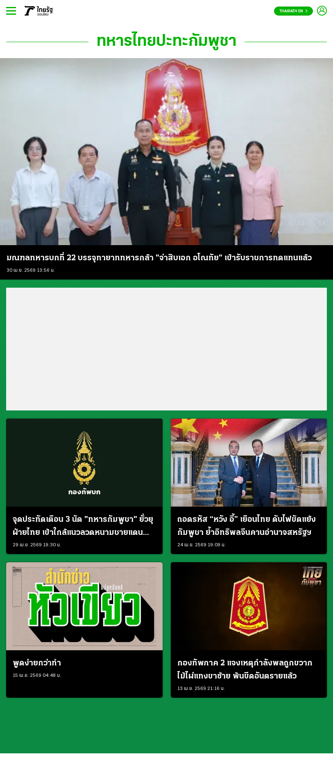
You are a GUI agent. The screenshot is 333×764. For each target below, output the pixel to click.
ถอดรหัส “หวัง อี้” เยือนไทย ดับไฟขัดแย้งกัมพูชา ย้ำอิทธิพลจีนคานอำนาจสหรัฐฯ (246, 526)
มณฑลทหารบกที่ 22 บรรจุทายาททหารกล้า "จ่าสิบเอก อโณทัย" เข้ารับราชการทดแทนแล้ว (159, 258)
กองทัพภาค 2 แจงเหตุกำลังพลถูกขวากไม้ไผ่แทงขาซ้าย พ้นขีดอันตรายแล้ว (245, 670)
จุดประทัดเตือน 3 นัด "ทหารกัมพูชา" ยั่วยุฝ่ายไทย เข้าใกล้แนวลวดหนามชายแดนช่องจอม (83, 527)
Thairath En (293, 11)
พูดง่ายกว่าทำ (37, 663)
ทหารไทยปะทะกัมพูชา (166, 42)
